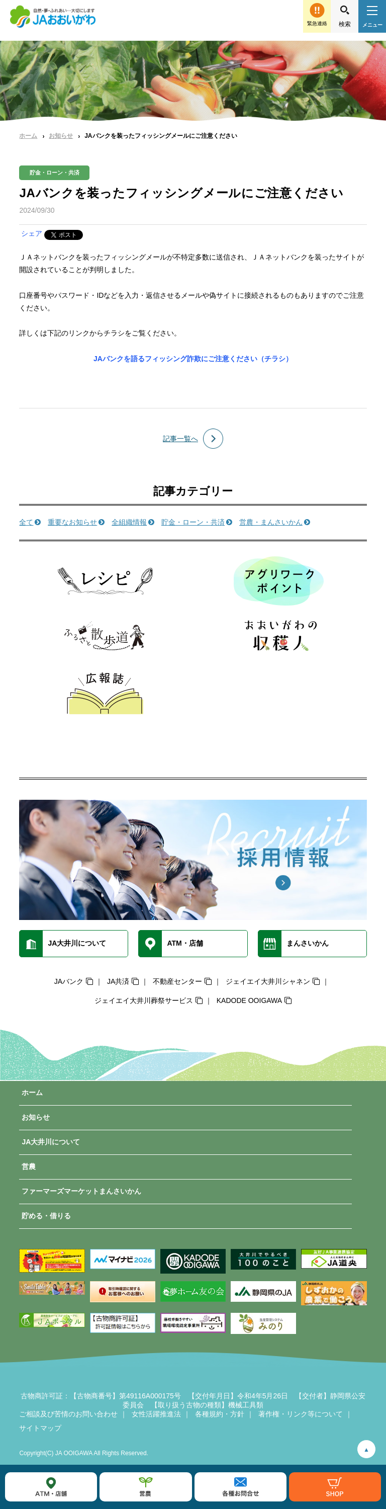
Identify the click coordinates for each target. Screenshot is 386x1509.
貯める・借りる (46, 1216)
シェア (31, 233)
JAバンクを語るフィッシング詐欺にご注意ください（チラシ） (193, 359)
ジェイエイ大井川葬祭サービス (143, 1000)
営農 (29, 1166)
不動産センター (177, 981)
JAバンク (68, 981)
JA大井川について (51, 1142)
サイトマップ (40, 1428)
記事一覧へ (180, 439)
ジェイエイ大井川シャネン (268, 981)
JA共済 (118, 981)
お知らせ (61, 135)
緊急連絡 (317, 23)
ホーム (28, 135)
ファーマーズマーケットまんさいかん (81, 1191)
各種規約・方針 (219, 1414)
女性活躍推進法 (156, 1414)
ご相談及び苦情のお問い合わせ (68, 1414)
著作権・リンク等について (300, 1414)
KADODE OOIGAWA (249, 1000)
